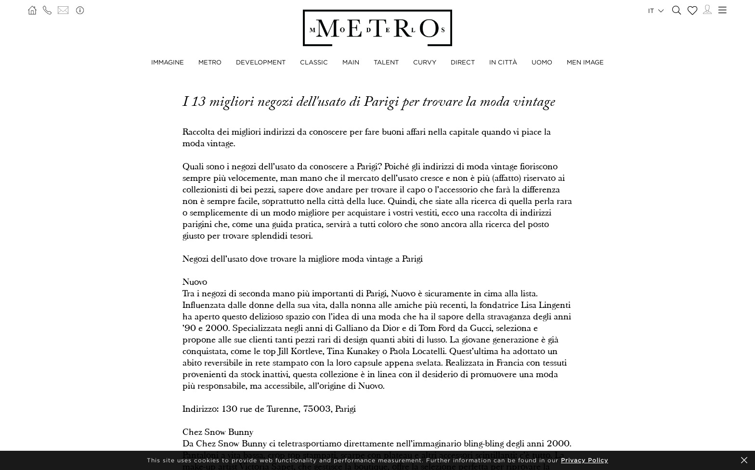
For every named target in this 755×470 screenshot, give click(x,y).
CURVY (424, 62)
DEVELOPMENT (261, 62)
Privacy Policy (584, 460)
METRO (209, 62)
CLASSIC (314, 62)
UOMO (542, 62)
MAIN (350, 62)
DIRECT (463, 62)
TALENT (386, 62)
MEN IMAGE (585, 62)
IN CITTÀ (503, 62)
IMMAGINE (167, 62)
